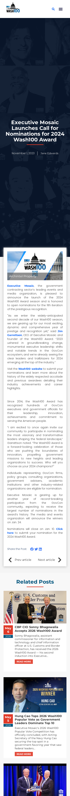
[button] (60, 9)
